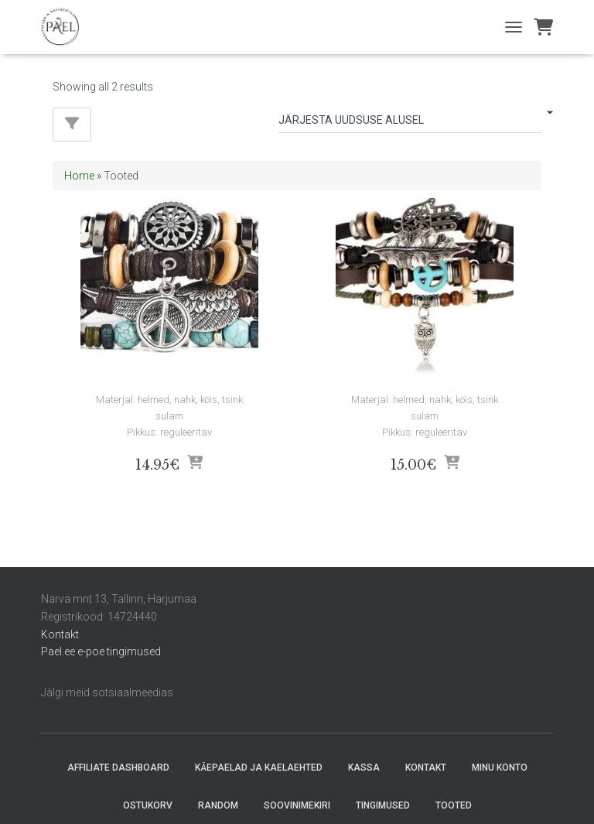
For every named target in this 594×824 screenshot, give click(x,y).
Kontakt (60, 634)
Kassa (364, 767)
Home (79, 175)
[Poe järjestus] (409, 123)
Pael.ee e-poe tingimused (101, 651)
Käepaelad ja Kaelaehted (259, 767)
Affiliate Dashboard (118, 767)
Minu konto (499, 767)
